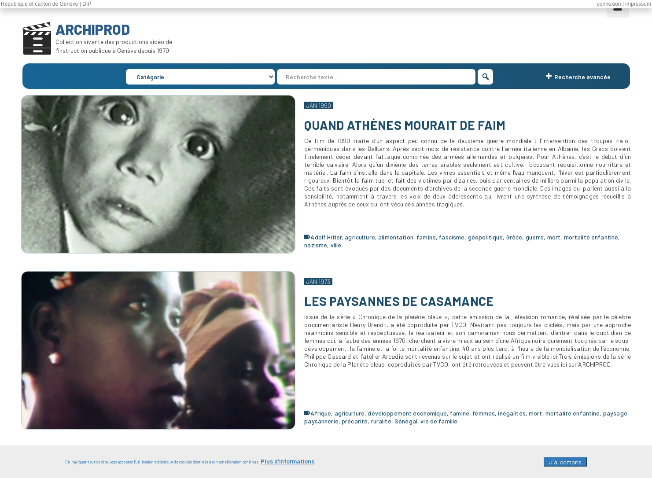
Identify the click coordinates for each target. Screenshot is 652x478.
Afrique (320, 413)
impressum (638, 4)
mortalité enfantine (591, 237)
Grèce (514, 237)
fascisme (451, 237)
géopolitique (485, 237)
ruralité (381, 421)
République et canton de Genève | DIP (46, 4)
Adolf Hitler (326, 237)
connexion (609, 4)
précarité (355, 421)
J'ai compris (565, 463)
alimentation (395, 237)
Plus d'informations (287, 463)
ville (336, 245)
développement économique (407, 413)
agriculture (360, 237)
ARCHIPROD (92, 29)
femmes (483, 413)
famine (426, 237)
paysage (615, 413)
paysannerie (321, 421)
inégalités (511, 413)
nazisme (315, 245)
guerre (535, 237)
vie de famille (438, 421)
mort (554, 237)
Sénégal (405, 421)
